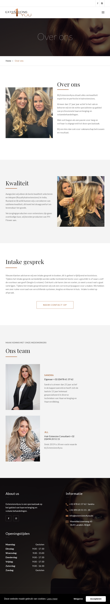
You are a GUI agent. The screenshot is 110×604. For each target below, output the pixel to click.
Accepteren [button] (95, 599)
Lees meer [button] (52, 599)
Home (8, 60)
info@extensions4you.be (79, 515)
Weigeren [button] (78, 599)
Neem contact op (55, 305)
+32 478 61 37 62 (76, 504)
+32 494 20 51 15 (76, 510)
